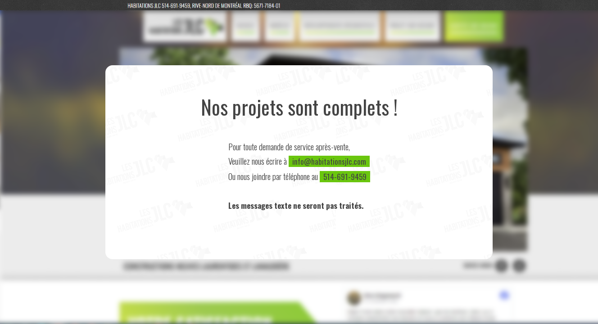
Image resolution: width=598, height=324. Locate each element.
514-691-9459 (345, 176)
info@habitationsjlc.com (329, 161)
